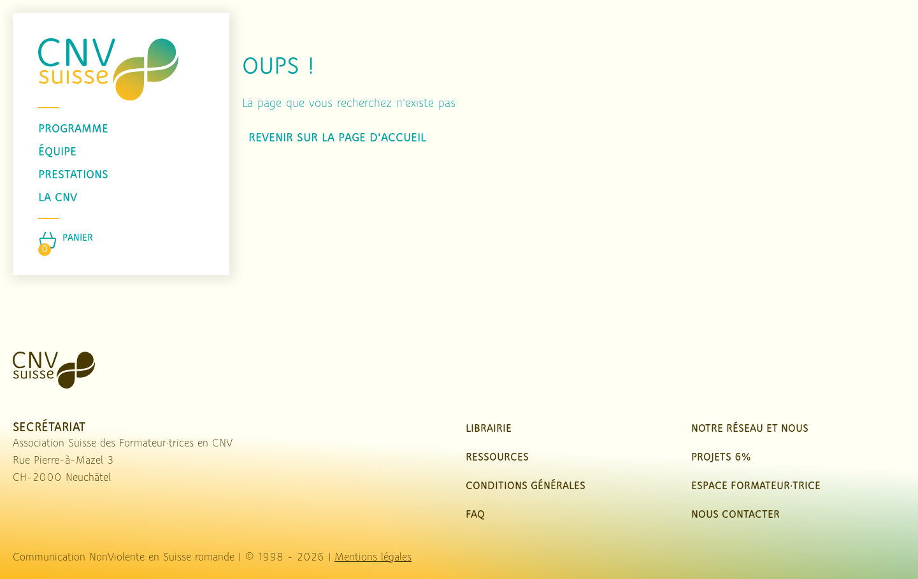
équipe (57, 152)
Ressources (497, 458)
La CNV (57, 198)
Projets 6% (720, 458)
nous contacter (735, 515)
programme (73, 129)
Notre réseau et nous (749, 429)
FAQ (475, 515)
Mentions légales (373, 558)
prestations (73, 175)
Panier (77, 238)
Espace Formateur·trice (756, 486)
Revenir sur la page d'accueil (337, 138)
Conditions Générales (525, 486)
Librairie (489, 429)
